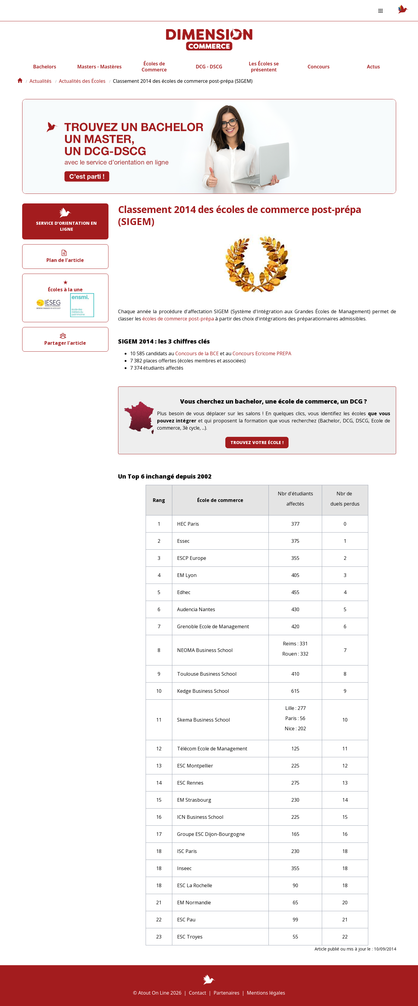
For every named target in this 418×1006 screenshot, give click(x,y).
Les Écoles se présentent (264, 67)
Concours (319, 67)
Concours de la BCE (197, 353)
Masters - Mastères (99, 67)
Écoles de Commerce (154, 67)
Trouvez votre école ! (256, 442)
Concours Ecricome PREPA (262, 353)
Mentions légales (266, 992)
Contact (197, 992)
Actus (373, 67)
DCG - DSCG (209, 67)
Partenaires (226, 992)
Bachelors (44, 67)
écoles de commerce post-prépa (178, 318)
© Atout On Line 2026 (157, 992)
